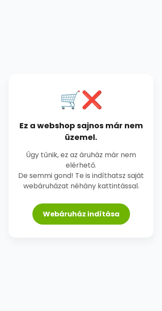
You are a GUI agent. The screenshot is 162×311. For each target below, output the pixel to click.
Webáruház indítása (81, 214)
